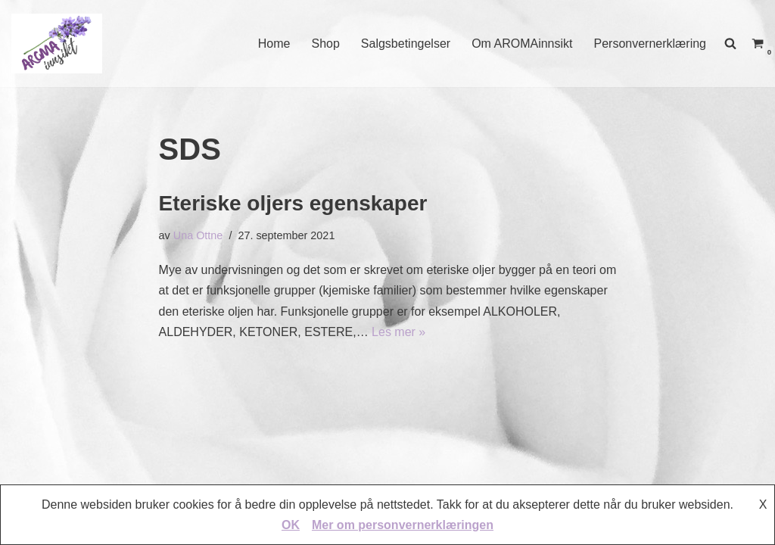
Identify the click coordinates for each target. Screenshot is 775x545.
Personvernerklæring (649, 43)
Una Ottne (198, 235)
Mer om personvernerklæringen (402, 525)
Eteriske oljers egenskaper (293, 203)
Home (274, 43)
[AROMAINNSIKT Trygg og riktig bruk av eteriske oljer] (56, 43)
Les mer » (398, 331)
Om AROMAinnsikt (522, 43)
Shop (325, 43)
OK (291, 525)
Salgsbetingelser (405, 43)
